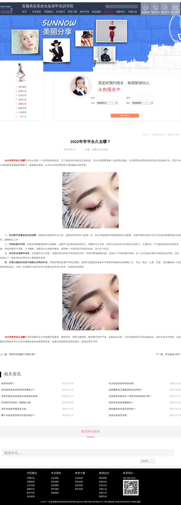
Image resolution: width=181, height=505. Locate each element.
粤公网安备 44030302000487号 (118, 502)
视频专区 (120, 11)
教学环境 (84, 11)
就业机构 (31, 496)
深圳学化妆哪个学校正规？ (22, 354)
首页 (24, 11)
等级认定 (132, 11)
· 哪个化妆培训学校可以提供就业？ (17, 415)
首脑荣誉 (31, 482)
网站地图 (137, 502)
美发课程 (55, 485)
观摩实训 (22, 108)
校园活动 (22, 91)
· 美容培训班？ (7, 383)
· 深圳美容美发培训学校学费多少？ (17, 390)
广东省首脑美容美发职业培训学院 (61, 502)
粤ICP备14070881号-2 (94, 502)
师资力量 (72, 11)
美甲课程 (55, 489)
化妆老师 (79, 478)
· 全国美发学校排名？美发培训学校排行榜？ (129, 396)
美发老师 (79, 485)
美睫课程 (55, 493)
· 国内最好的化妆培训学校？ (121, 409)
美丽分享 (22, 104)
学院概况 (48, 11)
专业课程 (36, 11)
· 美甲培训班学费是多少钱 (13, 409)
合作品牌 (31, 485)
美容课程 (55, 482)
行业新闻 (22, 112)
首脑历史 (31, 478)
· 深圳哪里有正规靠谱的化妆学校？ (125, 390)
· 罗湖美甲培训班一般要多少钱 (15, 402)
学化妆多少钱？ (173, 354)
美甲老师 (79, 489)
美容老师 (79, 482)
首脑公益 (22, 99)
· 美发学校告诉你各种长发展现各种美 (18, 396)
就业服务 (96, 11)
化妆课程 (55, 478)
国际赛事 (22, 87)
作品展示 (60, 11)
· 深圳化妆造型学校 (117, 415)
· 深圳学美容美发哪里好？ (120, 402)
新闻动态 (108, 11)
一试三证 (22, 116)
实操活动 (22, 95)
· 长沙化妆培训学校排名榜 (120, 383)
